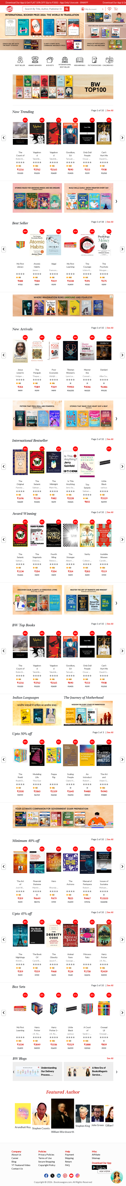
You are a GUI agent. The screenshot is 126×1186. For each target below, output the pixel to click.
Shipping (69, 1158)
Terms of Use (45, 1158)
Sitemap (96, 1158)
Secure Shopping (46, 1161)
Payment (69, 1154)
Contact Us (17, 1168)
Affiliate (96, 1154)
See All (110, 110)
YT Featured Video (21, 1165)
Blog (14, 1161)
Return (68, 1161)
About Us (16, 1154)
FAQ (67, 1165)
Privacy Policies (46, 1154)
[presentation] (14, 201)
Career (15, 1158)
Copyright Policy (46, 1165)
